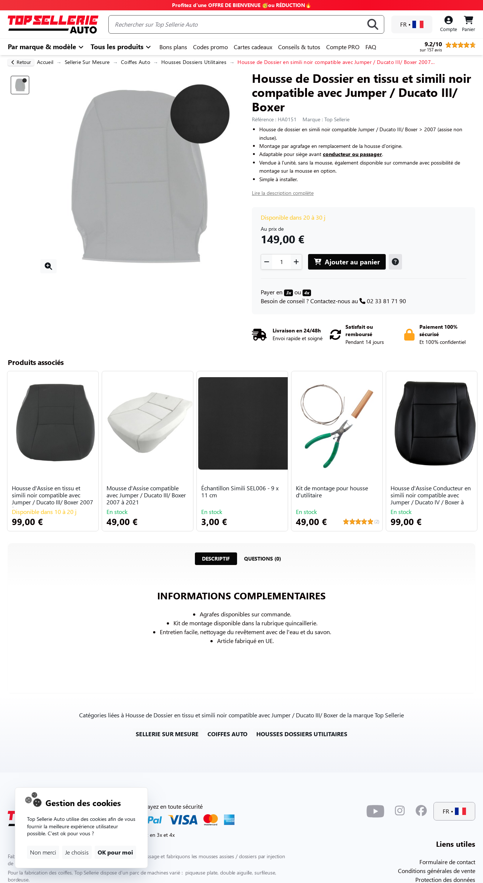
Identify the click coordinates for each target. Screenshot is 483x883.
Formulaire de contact (447, 862)
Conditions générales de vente (436, 870)
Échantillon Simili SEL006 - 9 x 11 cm (239, 491)
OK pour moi (115, 852)
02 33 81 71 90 (386, 301)
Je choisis (77, 852)
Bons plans (173, 47)
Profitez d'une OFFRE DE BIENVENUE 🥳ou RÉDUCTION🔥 (241, 5)
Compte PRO (342, 47)
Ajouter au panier (347, 261)
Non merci (43, 852)
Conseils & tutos (299, 47)
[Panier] (468, 24)
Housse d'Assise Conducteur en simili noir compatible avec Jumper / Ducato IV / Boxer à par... (431, 495)
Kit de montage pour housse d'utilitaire (332, 491)
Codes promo (210, 47)
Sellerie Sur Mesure (87, 61)
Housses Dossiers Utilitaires (193, 61)
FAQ (370, 47)
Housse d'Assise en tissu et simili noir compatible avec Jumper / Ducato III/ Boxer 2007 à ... (52, 495)
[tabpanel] (241, 628)
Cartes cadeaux (253, 47)
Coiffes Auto (135, 61)
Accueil (45, 61)
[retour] (21, 62)
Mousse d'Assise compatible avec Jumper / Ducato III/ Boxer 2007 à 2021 (146, 495)
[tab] (216, 558)
